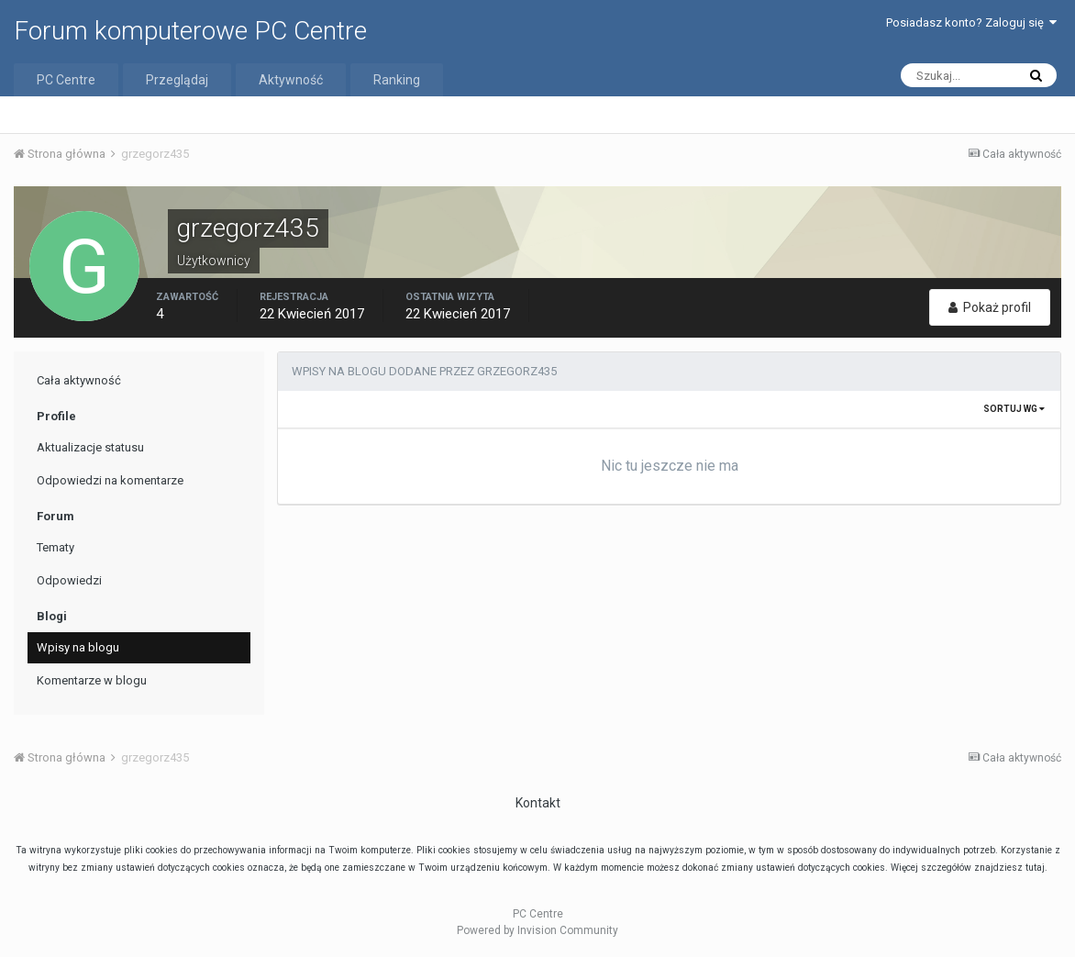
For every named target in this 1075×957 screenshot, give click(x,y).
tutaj (1035, 868)
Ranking (396, 79)
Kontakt (537, 803)
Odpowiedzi (69, 580)
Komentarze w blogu (92, 680)
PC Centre (66, 79)
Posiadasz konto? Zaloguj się (971, 22)
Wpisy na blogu (78, 647)
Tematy (55, 547)
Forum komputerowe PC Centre (190, 31)
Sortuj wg (1014, 409)
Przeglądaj (177, 79)
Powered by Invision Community (537, 930)
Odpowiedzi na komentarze (110, 480)
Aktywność (291, 79)
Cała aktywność (79, 380)
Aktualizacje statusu (90, 447)
